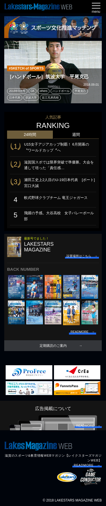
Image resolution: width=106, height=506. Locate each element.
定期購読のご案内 (53, 345)
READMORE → (87, 465)
